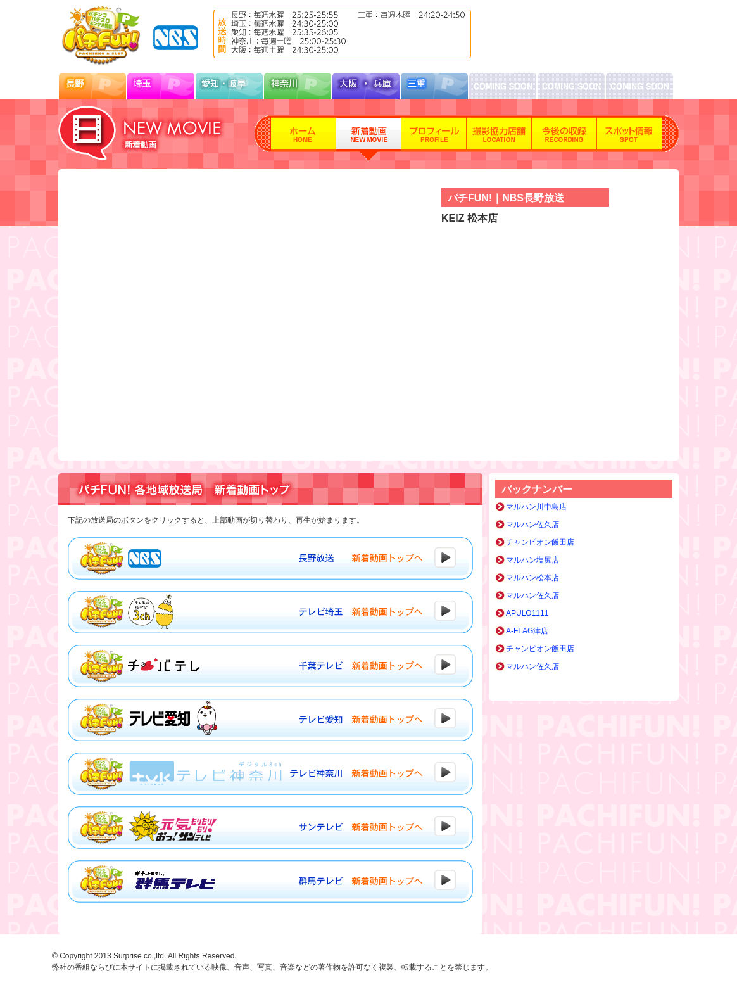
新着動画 (368, 138)
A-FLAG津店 (527, 630)
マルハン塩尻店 (532, 560)
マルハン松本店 (532, 577)
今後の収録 (564, 138)
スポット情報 (629, 138)
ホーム (303, 138)
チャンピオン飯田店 (540, 542)
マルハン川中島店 (536, 506)
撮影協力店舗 (499, 138)
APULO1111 (527, 613)
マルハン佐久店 (532, 524)
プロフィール (434, 138)
